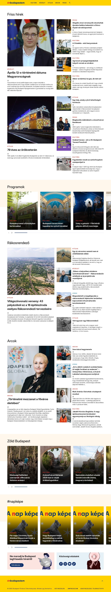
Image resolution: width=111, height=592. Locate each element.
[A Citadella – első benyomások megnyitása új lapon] (64, 47)
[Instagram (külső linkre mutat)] (65, 564)
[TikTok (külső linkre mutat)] (74, 564)
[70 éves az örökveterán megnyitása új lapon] (30, 120)
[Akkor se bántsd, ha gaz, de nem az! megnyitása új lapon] (64, 82)
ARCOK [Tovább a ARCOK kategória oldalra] (10, 395)
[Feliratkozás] (17, 565)
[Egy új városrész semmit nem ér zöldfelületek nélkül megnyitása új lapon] (64, 255)
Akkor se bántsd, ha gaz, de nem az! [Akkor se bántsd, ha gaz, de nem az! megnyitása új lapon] (86, 79)
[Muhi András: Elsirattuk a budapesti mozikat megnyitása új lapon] (64, 395)
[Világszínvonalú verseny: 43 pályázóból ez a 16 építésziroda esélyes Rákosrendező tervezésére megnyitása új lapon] (30, 271)
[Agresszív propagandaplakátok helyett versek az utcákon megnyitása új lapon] (64, 64)
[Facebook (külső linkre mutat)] (61, 564)
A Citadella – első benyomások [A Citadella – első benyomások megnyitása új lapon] (84, 43)
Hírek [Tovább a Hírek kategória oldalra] (74, 293)
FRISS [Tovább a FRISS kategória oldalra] (74, 20)
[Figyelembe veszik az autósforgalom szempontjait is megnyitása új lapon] (64, 163)
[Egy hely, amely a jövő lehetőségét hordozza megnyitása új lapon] (64, 103)
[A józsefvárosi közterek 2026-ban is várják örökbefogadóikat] (55, 465)
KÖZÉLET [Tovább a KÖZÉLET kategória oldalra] (10, 69)
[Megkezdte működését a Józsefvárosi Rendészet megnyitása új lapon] (64, 123)
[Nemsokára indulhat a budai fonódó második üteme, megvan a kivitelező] (88, 465)
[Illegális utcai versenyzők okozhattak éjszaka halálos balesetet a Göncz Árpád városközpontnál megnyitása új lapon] (64, 26)
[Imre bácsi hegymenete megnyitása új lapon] (64, 353)
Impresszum (73, 588)
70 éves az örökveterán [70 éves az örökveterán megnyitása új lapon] (22, 149)
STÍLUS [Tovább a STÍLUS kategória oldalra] (10, 146)
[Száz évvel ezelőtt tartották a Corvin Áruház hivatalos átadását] (88, 525)
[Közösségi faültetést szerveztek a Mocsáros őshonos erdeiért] (22, 465)
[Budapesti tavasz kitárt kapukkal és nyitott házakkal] (55, 211)
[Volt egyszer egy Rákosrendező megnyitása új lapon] (64, 324)
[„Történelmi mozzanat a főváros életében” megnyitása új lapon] (30, 369)
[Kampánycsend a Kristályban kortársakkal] (22, 211)
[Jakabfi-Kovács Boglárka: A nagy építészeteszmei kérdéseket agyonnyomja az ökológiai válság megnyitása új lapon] (64, 415)
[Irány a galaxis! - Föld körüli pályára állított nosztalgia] (88, 211)
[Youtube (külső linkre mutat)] (69, 564)
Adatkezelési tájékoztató (92, 588)
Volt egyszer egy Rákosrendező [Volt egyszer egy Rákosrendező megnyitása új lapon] (85, 321)
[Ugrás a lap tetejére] (102, 581)
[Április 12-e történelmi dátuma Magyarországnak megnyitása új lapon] (30, 43)
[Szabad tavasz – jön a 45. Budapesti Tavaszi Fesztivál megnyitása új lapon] (64, 143)
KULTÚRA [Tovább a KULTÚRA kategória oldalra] (75, 40)
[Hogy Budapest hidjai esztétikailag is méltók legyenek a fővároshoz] (55, 525)
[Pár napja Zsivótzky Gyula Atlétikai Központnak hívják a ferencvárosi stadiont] (22, 525)
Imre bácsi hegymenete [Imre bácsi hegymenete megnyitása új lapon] (82, 349)
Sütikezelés (60, 588)
